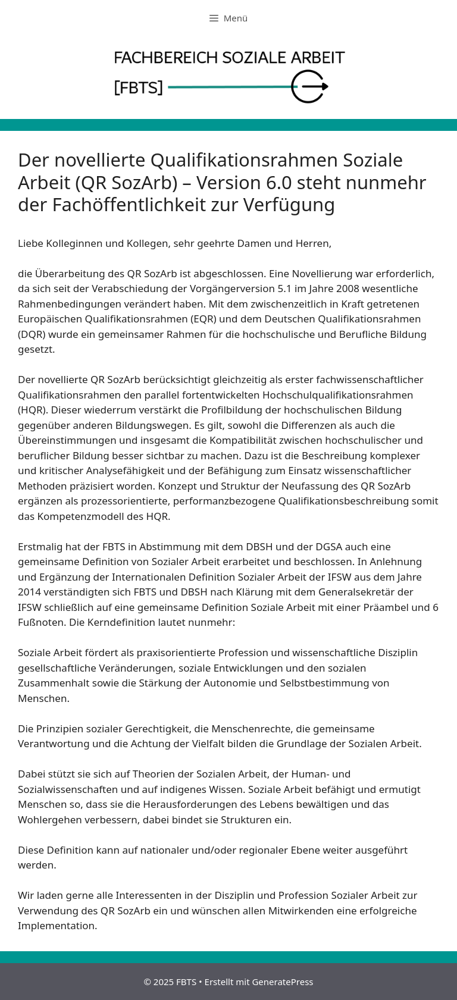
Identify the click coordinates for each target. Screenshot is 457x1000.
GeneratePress (282, 982)
